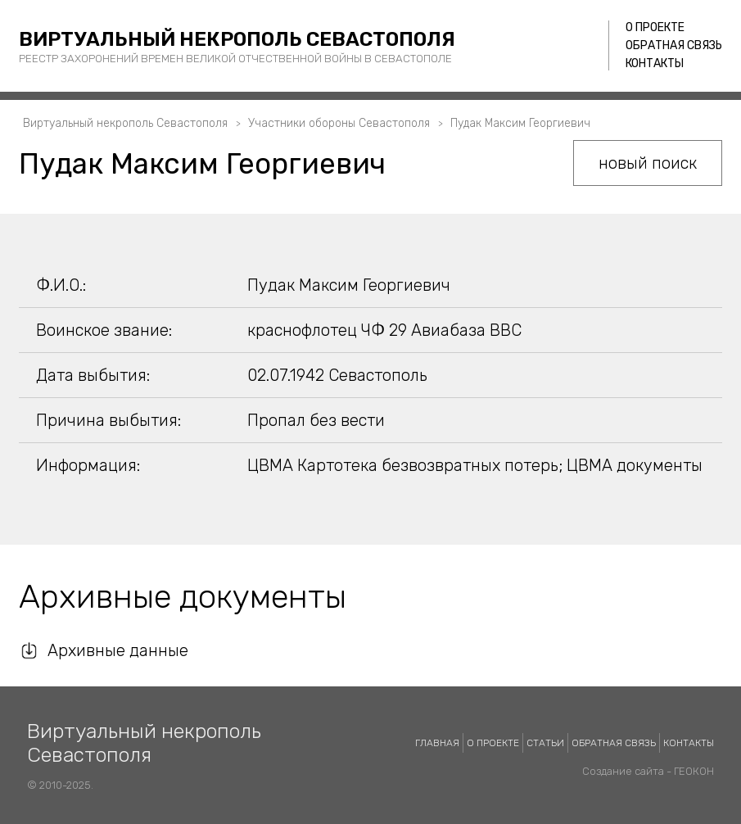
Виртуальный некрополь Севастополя (237, 39)
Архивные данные (117, 650)
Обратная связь (674, 45)
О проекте (655, 27)
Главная (437, 743)
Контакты (655, 63)
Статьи (545, 743)
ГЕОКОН (694, 771)
